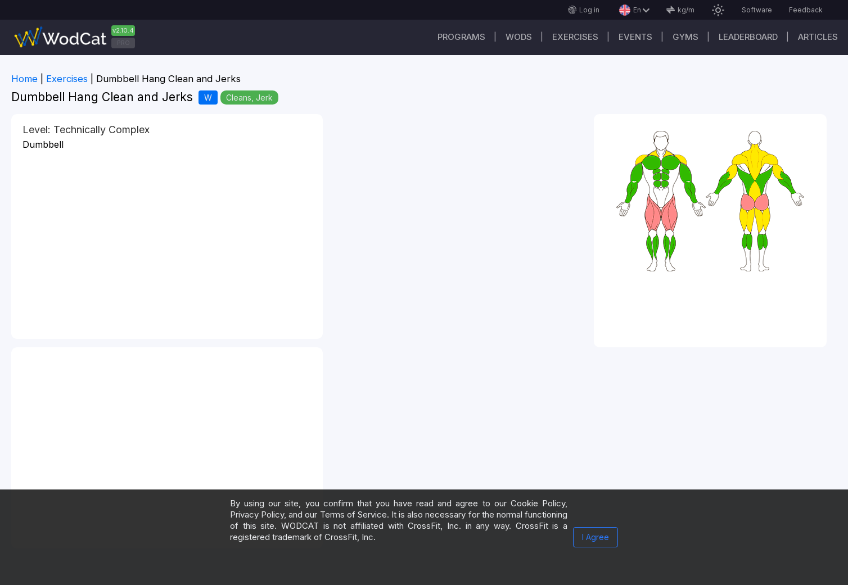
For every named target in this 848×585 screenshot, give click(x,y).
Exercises (575, 36)
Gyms (685, 36)
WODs (519, 36)
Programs (461, 36)
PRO (123, 43)
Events (635, 36)
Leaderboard (748, 36)
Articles (818, 36)
